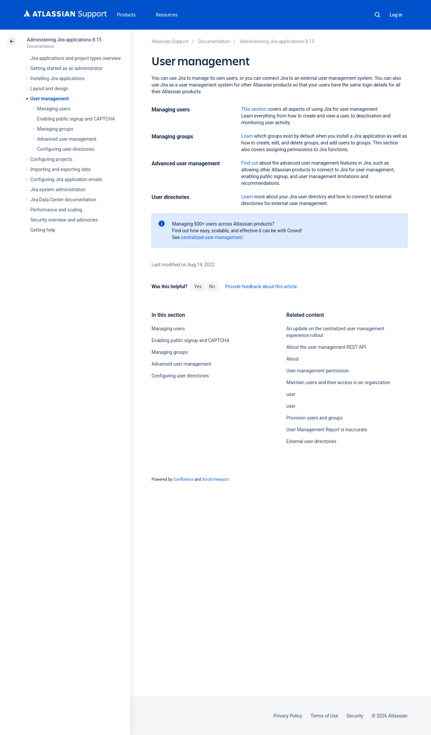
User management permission (317, 370)
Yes (197, 286)
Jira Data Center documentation (63, 199)
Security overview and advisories (64, 220)
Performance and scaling (56, 209)
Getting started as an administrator (66, 68)
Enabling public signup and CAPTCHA (76, 119)
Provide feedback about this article (261, 286)
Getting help (42, 230)
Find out (249, 163)
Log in (396, 15)
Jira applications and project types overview (75, 58)
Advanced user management (67, 139)
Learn (247, 136)
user (290, 394)
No (212, 286)
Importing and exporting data (60, 169)
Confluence (183, 479)
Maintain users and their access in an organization (338, 382)
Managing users (53, 108)
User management (49, 98)
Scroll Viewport (215, 479)
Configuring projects (51, 159)
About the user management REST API (326, 347)
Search (377, 14)
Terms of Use (324, 716)
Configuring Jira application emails (66, 179)
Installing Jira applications (57, 78)
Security (354, 716)
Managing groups (55, 129)
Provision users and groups (314, 418)
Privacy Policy (287, 716)
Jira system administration (58, 189)
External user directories (311, 441)
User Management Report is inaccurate (326, 429)
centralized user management (211, 237)
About (292, 359)
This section (253, 109)
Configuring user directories (65, 149)
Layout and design (49, 88)
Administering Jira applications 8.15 (64, 39)
